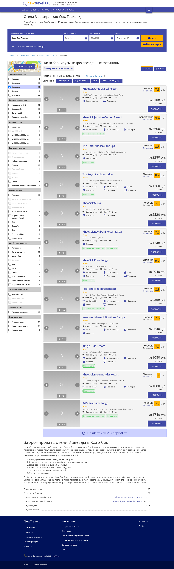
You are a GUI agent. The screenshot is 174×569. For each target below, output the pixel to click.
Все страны (66, 531)
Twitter (142, 526)
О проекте (28, 532)
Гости (117, 33)
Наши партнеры (31, 541)
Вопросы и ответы (69, 545)
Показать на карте (24, 66)
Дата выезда (94, 33)
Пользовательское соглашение (75, 540)
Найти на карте (152, 44)
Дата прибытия (70, 33)
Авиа (25, 9)
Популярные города (70, 526)
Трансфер (45, 9)
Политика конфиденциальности (75, 535)
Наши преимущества (33, 537)
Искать (152, 37)
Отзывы (65, 549)
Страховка (58, 9)
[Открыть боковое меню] (149, 10)
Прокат (71, 9)
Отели (34, 9)
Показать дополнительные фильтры (28, 46)
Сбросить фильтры (94, 76)
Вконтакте (143, 521)
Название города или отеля (22, 33)
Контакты (28, 546)
